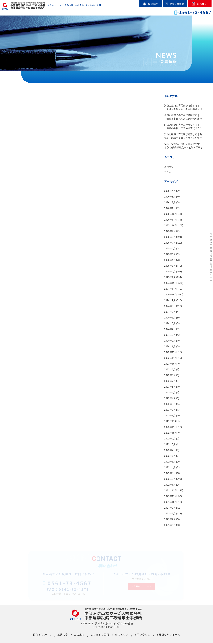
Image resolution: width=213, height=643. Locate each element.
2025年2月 (170, 271)
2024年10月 (170, 294)
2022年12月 (170, 421)
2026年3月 (170, 196)
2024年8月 (170, 306)
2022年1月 (170, 484)
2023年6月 (170, 386)
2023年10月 (170, 363)
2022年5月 (170, 461)
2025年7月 (170, 242)
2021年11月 (170, 496)
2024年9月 (170, 300)
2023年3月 (170, 404)
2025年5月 (170, 254)
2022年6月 (170, 456)
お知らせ (169, 166)
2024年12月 (170, 283)
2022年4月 (170, 467)
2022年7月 (170, 450)
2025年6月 (170, 248)
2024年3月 (170, 335)
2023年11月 (170, 358)
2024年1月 (170, 346)
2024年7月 (170, 311)
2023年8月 (170, 375)
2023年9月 (170, 369)
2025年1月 (170, 277)
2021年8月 (170, 513)
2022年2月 (170, 479)
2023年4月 (170, 398)
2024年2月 (170, 340)
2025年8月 (170, 237)
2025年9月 (170, 231)
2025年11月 (170, 219)
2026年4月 (170, 191)
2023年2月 (170, 409)
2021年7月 (170, 519)
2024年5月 (170, 323)
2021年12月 (170, 490)
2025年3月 (170, 265)
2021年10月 (170, 502)
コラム (167, 172)
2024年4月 (170, 329)
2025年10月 (170, 225)
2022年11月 (170, 427)
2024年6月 (170, 317)
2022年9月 (170, 438)
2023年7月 (170, 381)
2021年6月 (170, 525)
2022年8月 (170, 444)
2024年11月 (170, 288)
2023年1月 (170, 415)
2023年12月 (170, 352)
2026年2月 (170, 202)
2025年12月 (170, 214)
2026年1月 (170, 208)
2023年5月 (170, 392)
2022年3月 (170, 473)
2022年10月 (170, 432)
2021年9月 (170, 507)
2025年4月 (170, 260)
